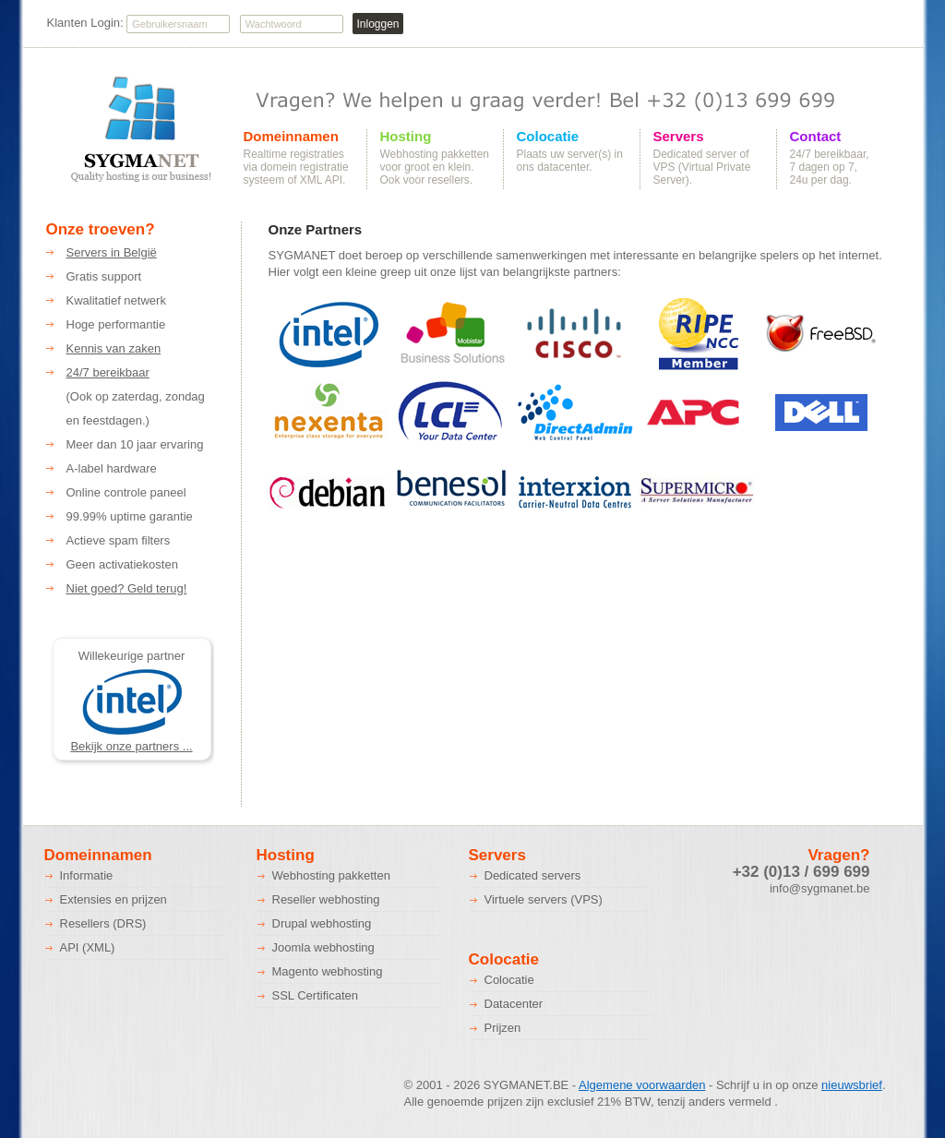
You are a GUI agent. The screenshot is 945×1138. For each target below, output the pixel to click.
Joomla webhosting (323, 947)
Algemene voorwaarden (642, 1085)
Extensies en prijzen (113, 899)
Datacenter (514, 1004)
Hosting (406, 136)
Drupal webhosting (322, 923)
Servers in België (111, 252)
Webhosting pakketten (331, 875)
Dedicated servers (532, 875)
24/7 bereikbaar (108, 372)
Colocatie (548, 136)
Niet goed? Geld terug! (126, 588)
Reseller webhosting (326, 899)
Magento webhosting (327, 971)
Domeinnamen (291, 136)
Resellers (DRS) (103, 923)
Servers (678, 136)
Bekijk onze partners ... (131, 746)
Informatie (87, 875)
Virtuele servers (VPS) (543, 899)
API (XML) (87, 947)
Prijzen (502, 1028)
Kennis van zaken (113, 348)
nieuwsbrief (851, 1085)
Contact (816, 136)
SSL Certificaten (315, 995)
